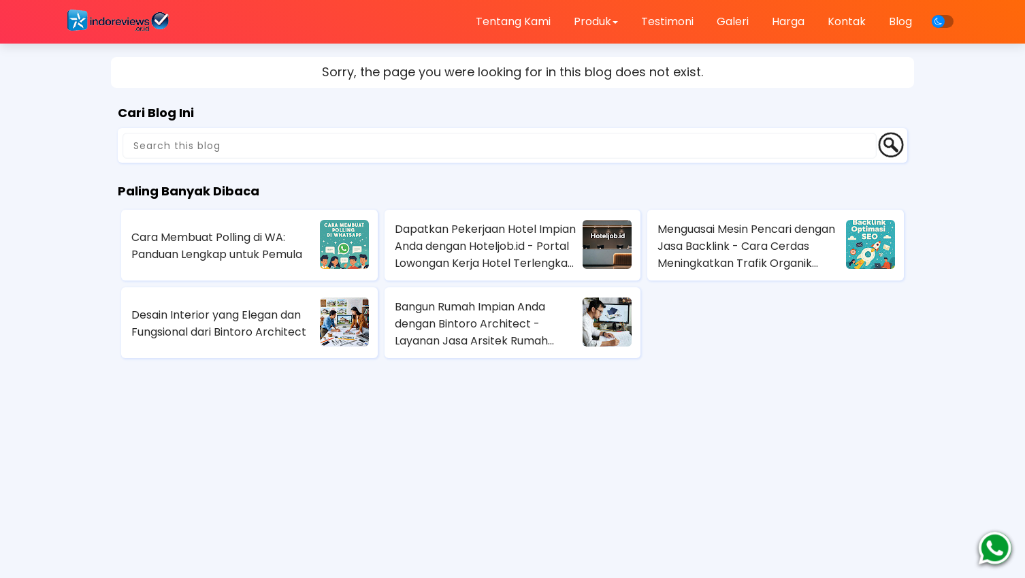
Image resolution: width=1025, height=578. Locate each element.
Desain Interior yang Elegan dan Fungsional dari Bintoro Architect (218, 323)
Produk (596, 21)
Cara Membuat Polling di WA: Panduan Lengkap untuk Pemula (216, 245)
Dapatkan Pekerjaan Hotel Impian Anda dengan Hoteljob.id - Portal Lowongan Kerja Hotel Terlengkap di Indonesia (485, 246)
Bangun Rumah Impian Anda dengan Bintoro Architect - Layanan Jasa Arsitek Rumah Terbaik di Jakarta (471, 324)
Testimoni (667, 21)
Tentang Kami (513, 21)
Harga (788, 21)
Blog (900, 21)
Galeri (733, 21)
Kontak (847, 21)
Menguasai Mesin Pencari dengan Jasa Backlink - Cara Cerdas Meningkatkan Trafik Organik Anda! (746, 246)
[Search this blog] (500, 146)
